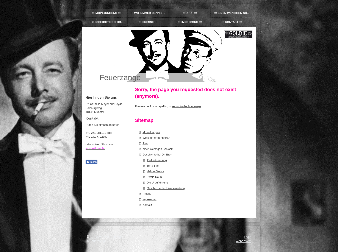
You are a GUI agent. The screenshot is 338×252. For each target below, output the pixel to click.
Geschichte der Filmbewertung (166, 188)
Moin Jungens (151, 132)
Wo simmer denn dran (156, 137)
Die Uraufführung (157, 182)
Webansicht (243, 241)
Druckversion (98, 237)
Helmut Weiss (155, 171)
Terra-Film (153, 165)
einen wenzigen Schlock (157, 149)
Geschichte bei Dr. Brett (157, 154)
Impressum (149, 199)
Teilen (91, 161)
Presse (146, 193)
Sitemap (116, 237)
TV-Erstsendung (157, 160)
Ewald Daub (154, 177)
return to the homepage (186, 106)
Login (247, 237)
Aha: (145, 143)
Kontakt (147, 205)
